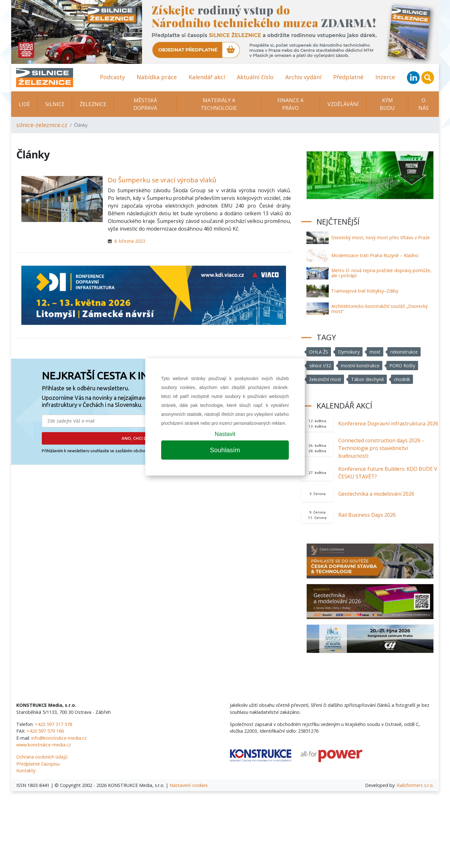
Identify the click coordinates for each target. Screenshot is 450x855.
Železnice (93, 104)
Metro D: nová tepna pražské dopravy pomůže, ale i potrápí (381, 273)
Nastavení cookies (188, 785)
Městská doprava (145, 104)
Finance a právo (290, 104)
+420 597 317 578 (53, 724)
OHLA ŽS (318, 352)
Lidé (24, 104)
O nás (423, 104)
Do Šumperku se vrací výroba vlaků (162, 179)
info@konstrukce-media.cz (58, 738)
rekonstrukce (403, 352)
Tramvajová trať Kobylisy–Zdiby (364, 291)
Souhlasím (225, 450)
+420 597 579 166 (45, 731)
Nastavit (224, 434)
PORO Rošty (403, 366)
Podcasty (112, 77)
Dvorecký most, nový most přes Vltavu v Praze (380, 237)
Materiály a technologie (219, 104)
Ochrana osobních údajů (42, 757)
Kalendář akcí (207, 77)
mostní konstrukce (360, 366)
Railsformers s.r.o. (415, 785)
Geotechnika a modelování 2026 (376, 493)
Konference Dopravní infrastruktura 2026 (388, 423)
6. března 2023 (129, 241)
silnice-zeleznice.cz (41, 125)
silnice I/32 (320, 366)
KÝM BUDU (387, 104)
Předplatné (348, 77)
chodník (402, 379)
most (374, 352)
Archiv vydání (303, 77)
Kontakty (25, 770)
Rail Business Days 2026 (367, 514)
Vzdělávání (343, 104)
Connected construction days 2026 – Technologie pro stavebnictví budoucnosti (381, 448)
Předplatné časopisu (38, 764)
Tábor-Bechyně (367, 379)
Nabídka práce (157, 77)
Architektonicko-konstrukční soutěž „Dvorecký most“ (379, 308)
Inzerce (385, 77)
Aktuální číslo (255, 77)
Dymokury (348, 352)
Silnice (54, 104)
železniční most (325, 379)
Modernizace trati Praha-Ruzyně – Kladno (374, 255)
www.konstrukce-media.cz (43, 745)
